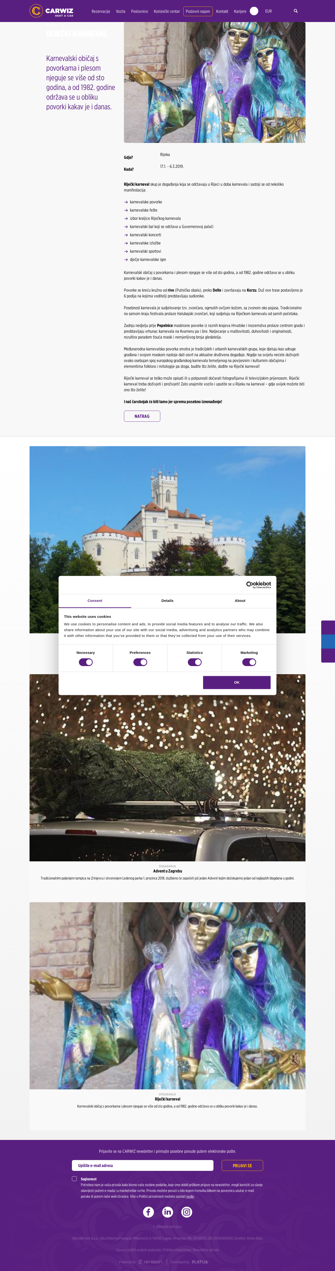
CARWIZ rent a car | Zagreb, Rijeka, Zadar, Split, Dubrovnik (51, 11)
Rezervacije (101, 11)
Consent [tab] (95, 601)
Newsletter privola (206, 1250)
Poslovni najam (198, 11)
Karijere (240, 11)
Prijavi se (242, 1165)
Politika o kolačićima (177, 1250)
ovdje (190, 1196)
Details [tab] (167, 601)
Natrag (142, 416)
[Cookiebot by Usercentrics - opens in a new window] (250, 585)
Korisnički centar (167, 11)
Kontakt (222, 11)
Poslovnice (139, 11)
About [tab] (240, 601)
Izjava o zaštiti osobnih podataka (138, 1250)
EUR (268, 11)
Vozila (120, 11)
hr (279, 11)
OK (237, 682)
